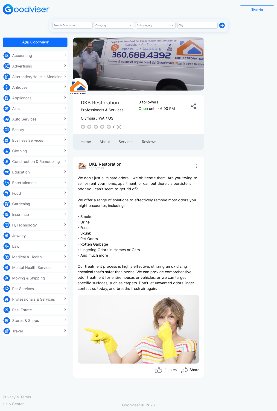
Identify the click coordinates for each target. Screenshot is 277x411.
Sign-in (257, 9)
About (104, 141)
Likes (166, 370)
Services (126, 141)
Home (86, 141)
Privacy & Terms (17, 397)
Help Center (13, 404)
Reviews (149, 141)
